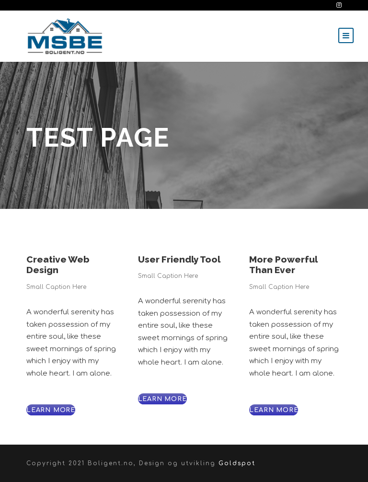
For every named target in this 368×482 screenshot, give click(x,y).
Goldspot (236, 463)
